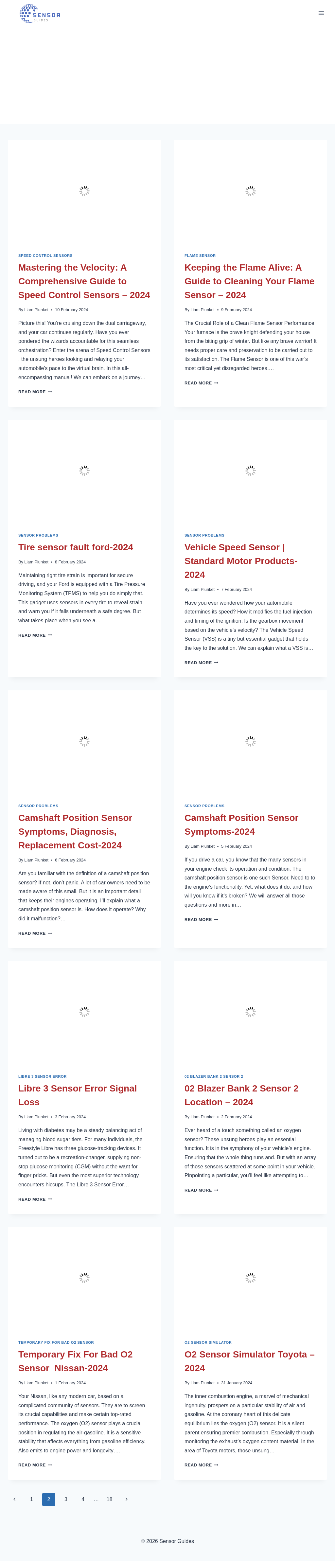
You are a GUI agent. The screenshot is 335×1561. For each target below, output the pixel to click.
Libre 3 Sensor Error (42, 1076)
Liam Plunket (36, 309)
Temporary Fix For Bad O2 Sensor (56, 1342)
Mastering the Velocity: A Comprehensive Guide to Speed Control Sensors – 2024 (84, 281)
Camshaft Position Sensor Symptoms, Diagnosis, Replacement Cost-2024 (75, 831)
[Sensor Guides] (43, 13)
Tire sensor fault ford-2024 (75, 547)
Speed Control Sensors (45, 255)
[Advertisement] (167, 75)
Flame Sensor (200, 255)
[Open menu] (321, 13)
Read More (35, 391)
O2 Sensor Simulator (208, 1342)
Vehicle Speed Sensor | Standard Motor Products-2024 (241, 561)
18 (110, 1499)
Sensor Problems (38, 535)
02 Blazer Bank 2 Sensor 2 (214, 1076)
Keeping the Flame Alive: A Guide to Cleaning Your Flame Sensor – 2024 (249, 281)
